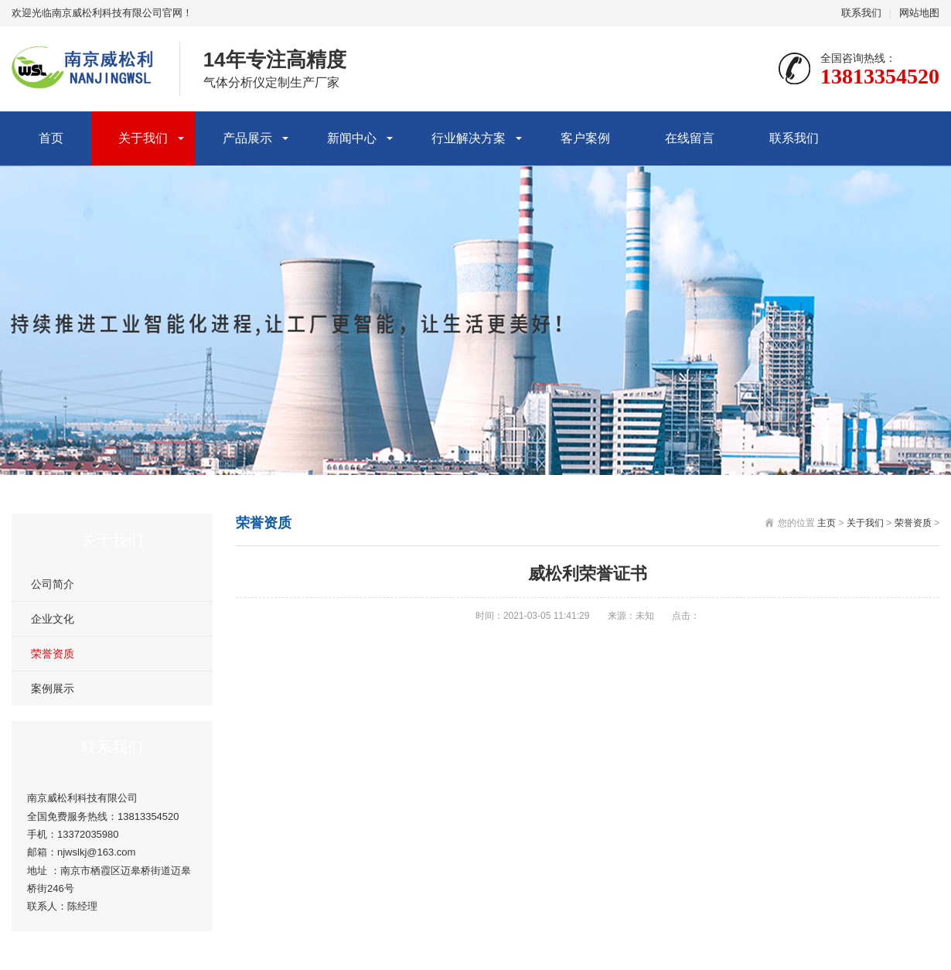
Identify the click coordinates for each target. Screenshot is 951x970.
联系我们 (861, 13)
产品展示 (247, 138)
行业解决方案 (468, 138)
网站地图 (919, 13)
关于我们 (143, 138)
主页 (826, 522)
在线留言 (689, 138)
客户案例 (585, 138)
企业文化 (52, 619)
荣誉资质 (52, 653)
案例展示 (52, 688)
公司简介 (52, 584)
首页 (51, 138)
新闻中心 (352, 138)
